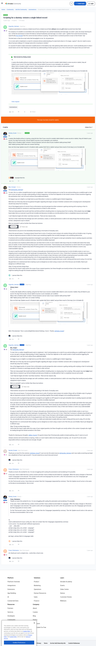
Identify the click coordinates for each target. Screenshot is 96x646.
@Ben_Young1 (33, 435)
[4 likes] (17, 178)
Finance (36, 601)
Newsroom (36, 623)
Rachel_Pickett (13, 450)
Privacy (39, 643)
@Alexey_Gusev (59, 331)
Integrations (12, 585)
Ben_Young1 (12, 187)
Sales (36, 597)
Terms (45, 643)
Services (10, 612)
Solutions (37, 578)
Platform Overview (14, 582)
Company (36, 604)
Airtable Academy (66, 582)
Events (62, 585)
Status (35, 620)
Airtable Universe (13, 627)
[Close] (34, 632)
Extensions (11, 589)
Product (36, 582)
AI (8, 597)
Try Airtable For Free (39, 627)
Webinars (63, 601)
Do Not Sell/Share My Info (58, 643)
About (35, 608)
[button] (2, 4)
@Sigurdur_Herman (17, 190)
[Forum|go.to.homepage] (13, 3)
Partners (10, 608)
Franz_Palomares (14, 469)
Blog (34, 616)
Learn (62, 578)
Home (3, 9)
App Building (12, 593)
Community (10, 9)
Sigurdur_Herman (14, 26)
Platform (11, 578)
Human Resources (40, 593)
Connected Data (13, 601)
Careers (35, 612)
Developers (11, 616)
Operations (37, 589)
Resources (11, 604)
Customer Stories (66, 597)
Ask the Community (21, 9)
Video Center (64, 589)
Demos (62, 593)
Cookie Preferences (74, 643)
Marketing (37, 585)
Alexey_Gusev (13, 133)
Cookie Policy (26, 640)
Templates (11, 623)
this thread (19, 35)
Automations (32, 9)
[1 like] (15, 275)
